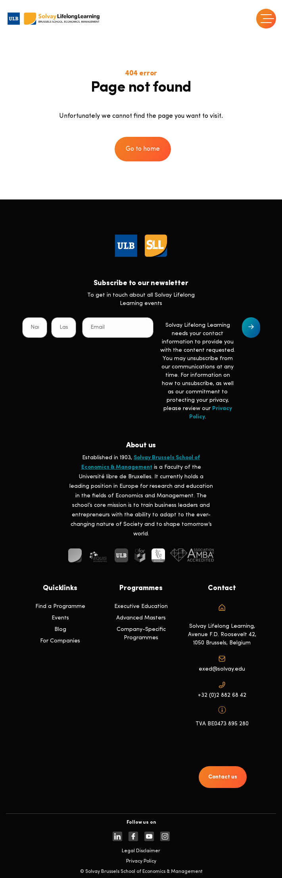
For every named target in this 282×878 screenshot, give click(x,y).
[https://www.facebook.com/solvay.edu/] (133, 836)
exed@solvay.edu (222, 669)
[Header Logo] (53, 19)
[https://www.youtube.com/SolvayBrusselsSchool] (149, 836)
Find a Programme (60, 607)
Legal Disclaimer (141, 851)
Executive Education (141, 607)
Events (60, 618)
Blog (60, 630)
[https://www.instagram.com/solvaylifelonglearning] (165, 836)
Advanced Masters (141, 618)
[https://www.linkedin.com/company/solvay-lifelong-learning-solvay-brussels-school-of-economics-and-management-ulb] (117, 836)
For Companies (60, 641)
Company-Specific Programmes (141, 634)
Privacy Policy (141, 861)
